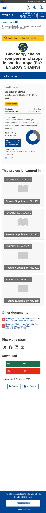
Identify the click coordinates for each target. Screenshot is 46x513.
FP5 (16, 22)
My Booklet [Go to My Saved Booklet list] (30, 386)
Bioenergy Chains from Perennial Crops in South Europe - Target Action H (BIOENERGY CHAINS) (23, 326)
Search (41, 7)
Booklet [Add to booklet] (14, 386)
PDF (25, 371)
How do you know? (36, 2)
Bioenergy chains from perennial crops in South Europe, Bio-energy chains (23, 319)
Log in (28, 7)
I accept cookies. (23, 503)
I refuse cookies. (23, 509)
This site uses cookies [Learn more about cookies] (14, 494)
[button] (34, 7)
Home (4, 22)
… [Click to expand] (11, 22)
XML (25, 364)
